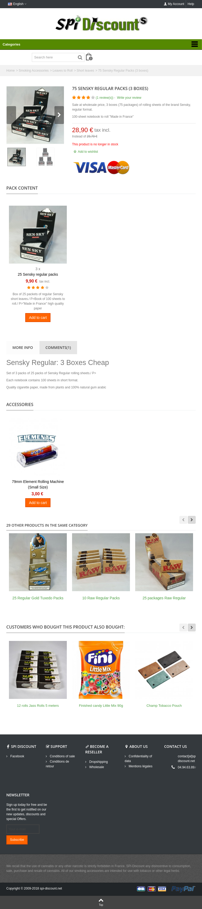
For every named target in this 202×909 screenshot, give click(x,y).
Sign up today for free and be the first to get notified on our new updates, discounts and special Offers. (26, 812)
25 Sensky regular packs (38, 274)
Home (10, 70)
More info (22, 347)
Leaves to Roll (63, 70)
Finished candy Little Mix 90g (101, 706)
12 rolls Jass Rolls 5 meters (38, 706)
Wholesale (96, 767)
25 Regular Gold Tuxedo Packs (37, 598)
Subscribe (17, 840)
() (104, 98)
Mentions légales (140, 766)
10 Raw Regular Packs (101, 598)
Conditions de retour (57, 764)
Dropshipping (98, 762)
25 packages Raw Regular (164, 598)
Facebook (16, 756)
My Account (174, 4)
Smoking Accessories (34, 70)
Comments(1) (58, 347)
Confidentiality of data (138, 758)
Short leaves (85, 70)
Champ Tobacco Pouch (164, 706)
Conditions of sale (62, 756)
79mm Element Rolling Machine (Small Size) (38, 484)
